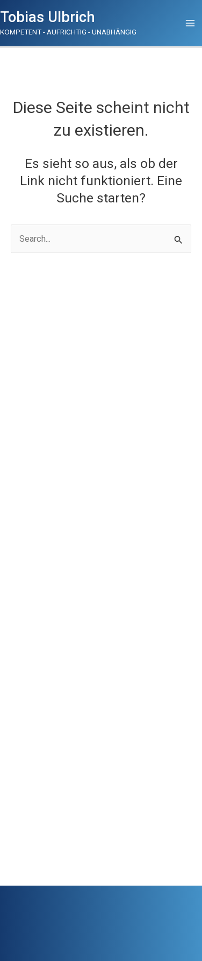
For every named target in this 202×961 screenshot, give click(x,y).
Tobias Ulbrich (47, 17)
